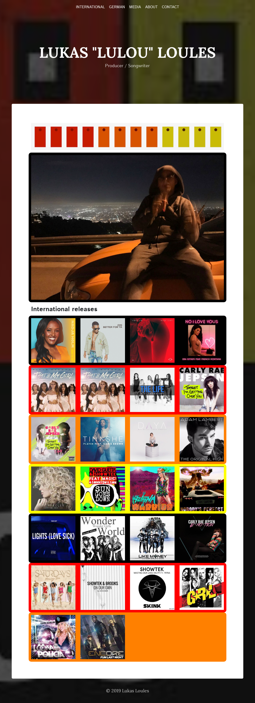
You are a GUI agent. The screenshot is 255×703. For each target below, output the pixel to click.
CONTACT (170, 7)
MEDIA (135, 7)
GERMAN (117, 7)
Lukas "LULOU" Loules (127, 52)
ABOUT (151, 7)
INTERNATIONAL (90, 7)
